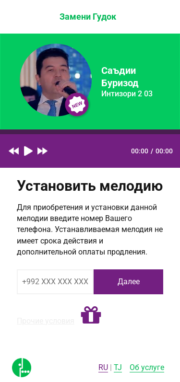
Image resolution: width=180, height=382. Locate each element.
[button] (91, 315)
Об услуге (147, 367)
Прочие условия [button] (45, 320)
